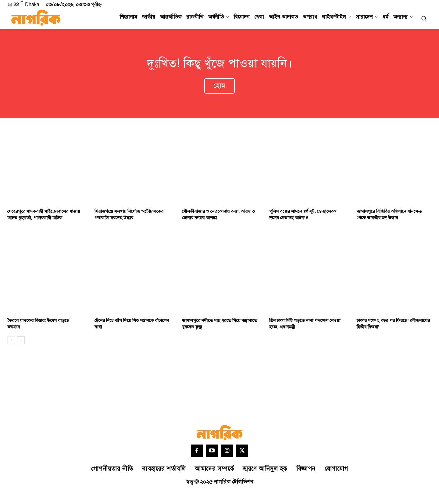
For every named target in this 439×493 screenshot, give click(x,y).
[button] (424, 18)
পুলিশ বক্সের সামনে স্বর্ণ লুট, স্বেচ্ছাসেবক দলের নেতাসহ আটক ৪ (302, 216)
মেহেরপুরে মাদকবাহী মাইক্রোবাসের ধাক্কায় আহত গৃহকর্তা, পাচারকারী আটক (43, 216)
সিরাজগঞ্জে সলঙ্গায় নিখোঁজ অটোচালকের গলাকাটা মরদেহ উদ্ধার (129, 216)
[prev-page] (11, 342)
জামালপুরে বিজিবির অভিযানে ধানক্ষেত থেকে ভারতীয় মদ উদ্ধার (389, 216)
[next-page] (21, 342)
